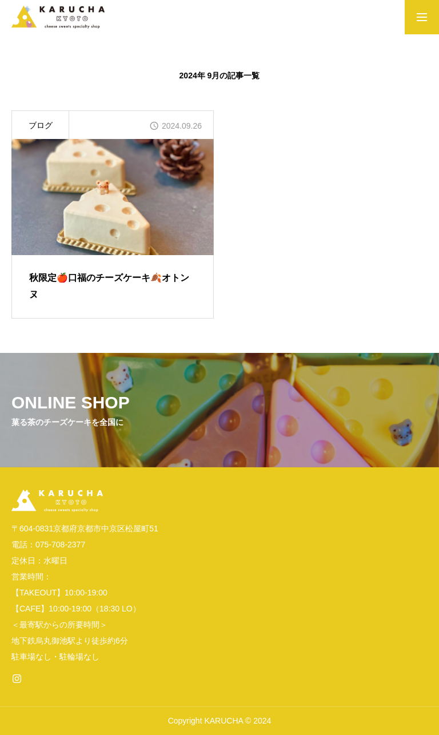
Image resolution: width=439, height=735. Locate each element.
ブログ (41, 125)
